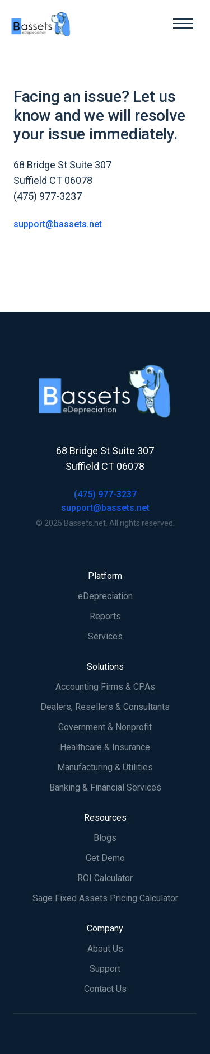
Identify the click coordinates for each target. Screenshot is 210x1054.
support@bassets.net (57, 224)
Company (105, 928)
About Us (105, 948)
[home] (87, 23)
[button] (183, 23)
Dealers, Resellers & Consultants (105, 707)
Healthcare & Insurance (105, 747)
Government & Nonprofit (105, 727)
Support (105, 968)
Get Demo (105, 858)
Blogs (105, 837)
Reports (105, 616)
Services (105, 636)
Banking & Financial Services (105, 787)
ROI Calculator (105, 878)
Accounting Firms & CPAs (105, 686)
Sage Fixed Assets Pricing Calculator (105, 898)
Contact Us (105, 989)
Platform (105, 576)
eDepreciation (105, 596)
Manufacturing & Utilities (105, 767)
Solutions (105, 666)
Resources (105, 817)
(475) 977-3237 (105, 494)
